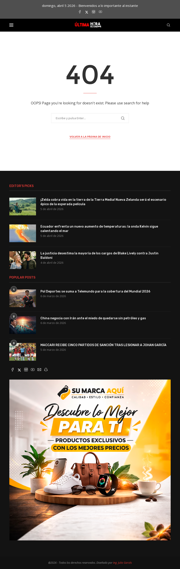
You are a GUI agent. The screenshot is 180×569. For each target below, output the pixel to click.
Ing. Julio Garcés (122, 563)
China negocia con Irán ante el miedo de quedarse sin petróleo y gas (93, 318)
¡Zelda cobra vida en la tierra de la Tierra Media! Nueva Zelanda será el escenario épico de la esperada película (103, 202)
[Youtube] (100, 12)
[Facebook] (79, 12)
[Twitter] (86, 12)
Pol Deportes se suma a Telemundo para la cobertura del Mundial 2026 (95, 291)
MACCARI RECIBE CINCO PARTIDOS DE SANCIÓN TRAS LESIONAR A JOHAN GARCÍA (103, 345)
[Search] (168, 25)
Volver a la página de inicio (90, 136)
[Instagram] (93, 12)
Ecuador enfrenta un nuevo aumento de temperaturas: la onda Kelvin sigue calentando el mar (99, 229)
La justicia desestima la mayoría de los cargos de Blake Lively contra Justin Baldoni (99, 255)
